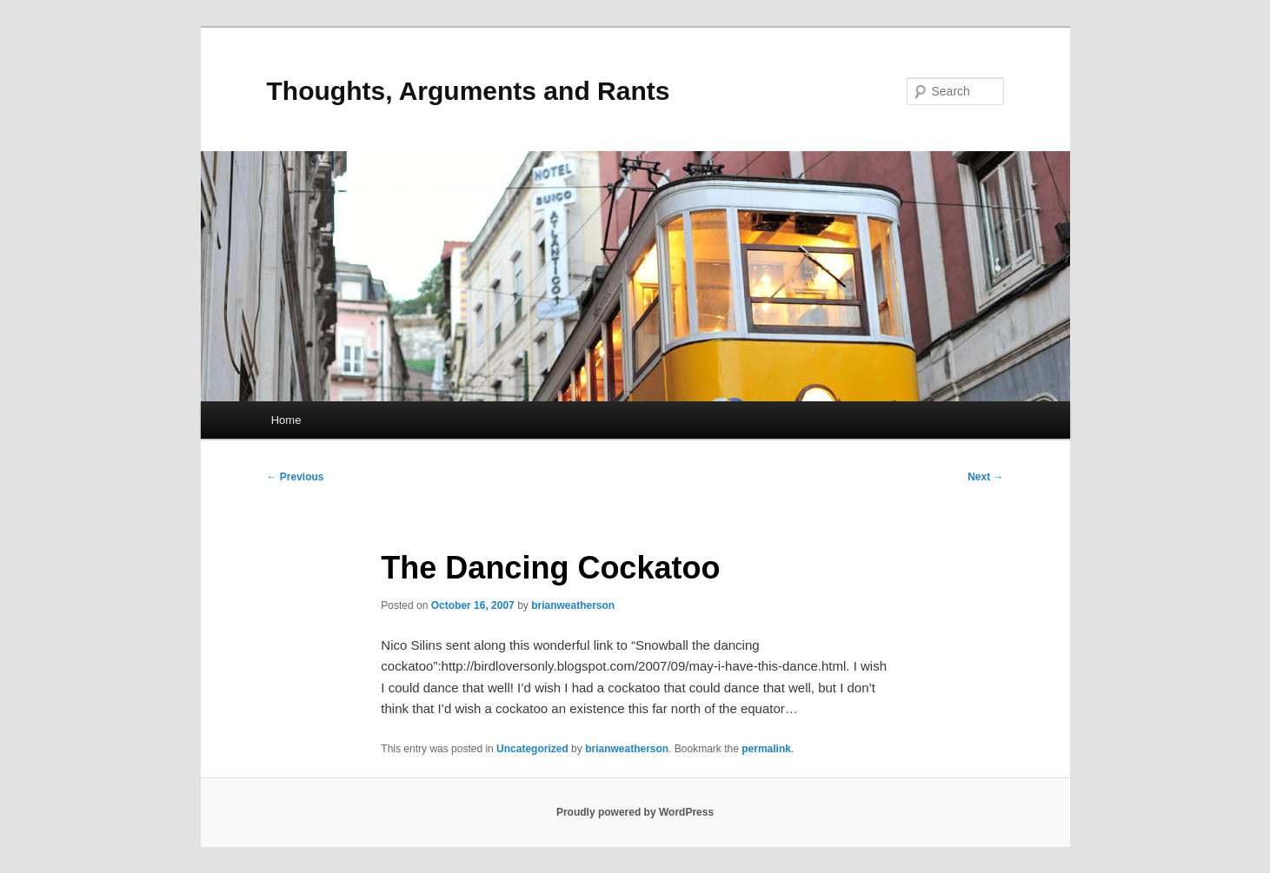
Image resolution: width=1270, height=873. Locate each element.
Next (985, 477)
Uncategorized (532, 749)
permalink (766, 749)
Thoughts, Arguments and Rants (468, 90)
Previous (295, 477)
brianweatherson (573, 605)
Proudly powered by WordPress (635, 812)
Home (286, 420)
